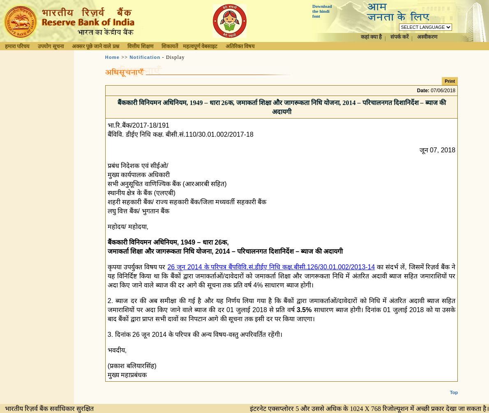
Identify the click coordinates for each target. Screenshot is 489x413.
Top (454, 385)
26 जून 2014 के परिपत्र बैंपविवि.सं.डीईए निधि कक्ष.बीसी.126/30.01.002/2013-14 (271, 267)
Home (112, 57)
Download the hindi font (322, 11)
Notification (144, 57)
